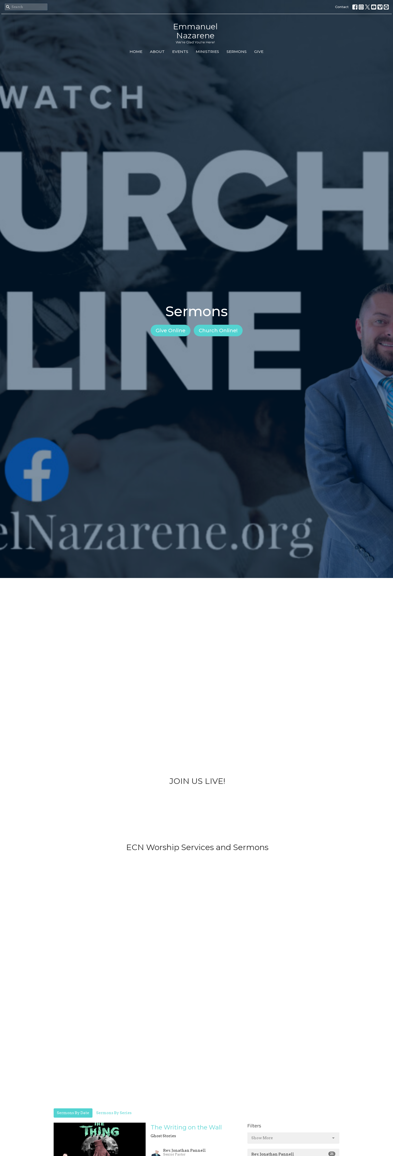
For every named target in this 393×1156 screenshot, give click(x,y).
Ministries (207, 51)
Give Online (170, 330)
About (157, 51)
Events (180, 51)
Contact (342, 7)
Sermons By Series (114, 1113)
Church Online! (218, 330)
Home (136, 51)
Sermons (237, 51)
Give (258, 51)
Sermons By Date (73, 1113)
